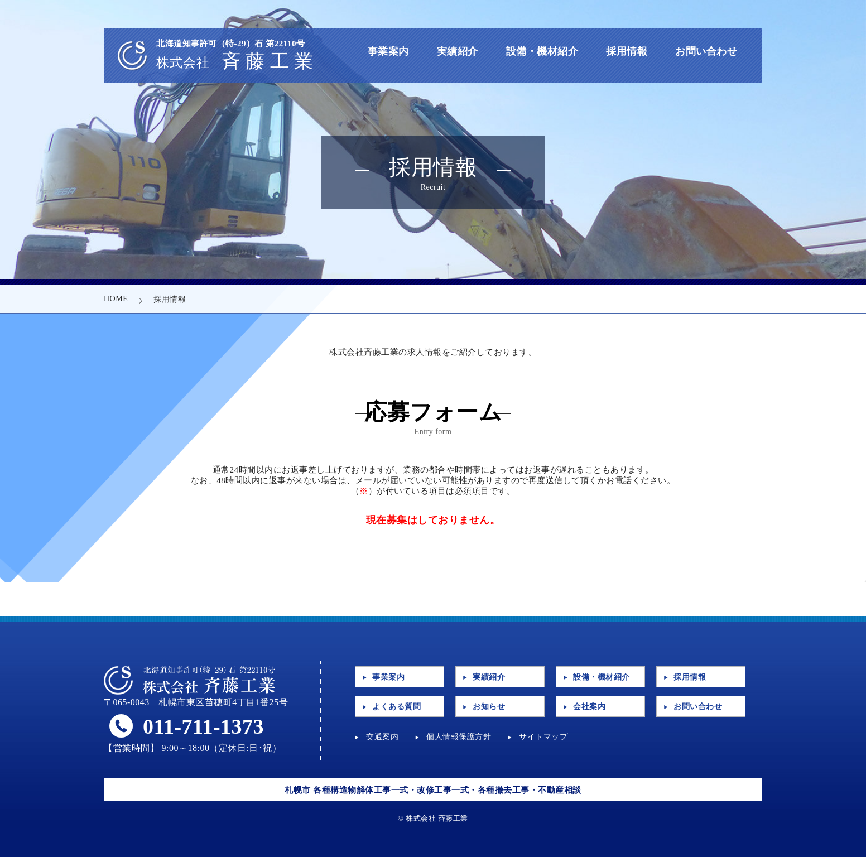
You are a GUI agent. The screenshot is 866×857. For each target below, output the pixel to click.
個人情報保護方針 (458, 737)
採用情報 (626, 51)
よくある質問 (396, 706)
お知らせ (489, 706)
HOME (116, 299)
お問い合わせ (706, 51)
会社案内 (589, 706)
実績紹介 (457, 51)
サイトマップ (543, 737)
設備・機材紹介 (542, 51)
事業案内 (388, 51)
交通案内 (382, 737)
